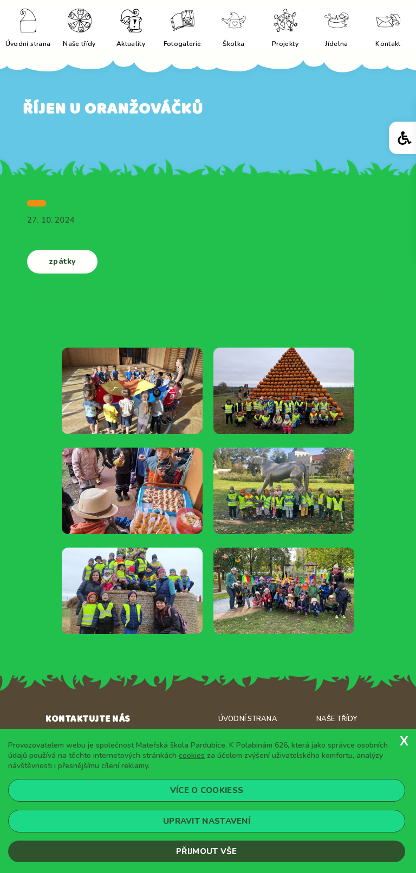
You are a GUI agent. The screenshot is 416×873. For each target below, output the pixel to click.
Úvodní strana (247, 719)
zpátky (62, 261)
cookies (192, 755)
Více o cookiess (207, 790)
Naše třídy (336, 719)
